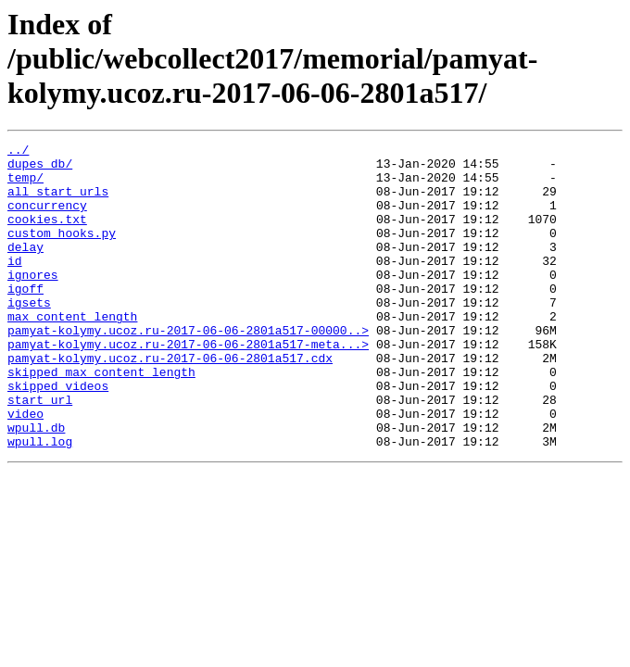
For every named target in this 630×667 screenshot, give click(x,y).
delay (25, 268)
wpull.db (36, 485)
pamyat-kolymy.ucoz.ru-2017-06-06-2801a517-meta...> (188, 385)
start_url (39, 452)
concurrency (47, 218)
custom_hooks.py (61, 252)
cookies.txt (47, 235)
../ (18, 152)
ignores (32, 302)
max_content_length (72, 352)
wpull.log (39, 502)
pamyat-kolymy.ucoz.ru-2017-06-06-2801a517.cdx (170, 402)
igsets (29, 335)
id (14, 285)
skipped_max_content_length (101, 418)
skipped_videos (57, 435)
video (25, 468)
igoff (25, 318)
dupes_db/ (39, 168)
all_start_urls (57, 202)
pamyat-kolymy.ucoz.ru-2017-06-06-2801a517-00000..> (188, 368)
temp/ (25, 185)
